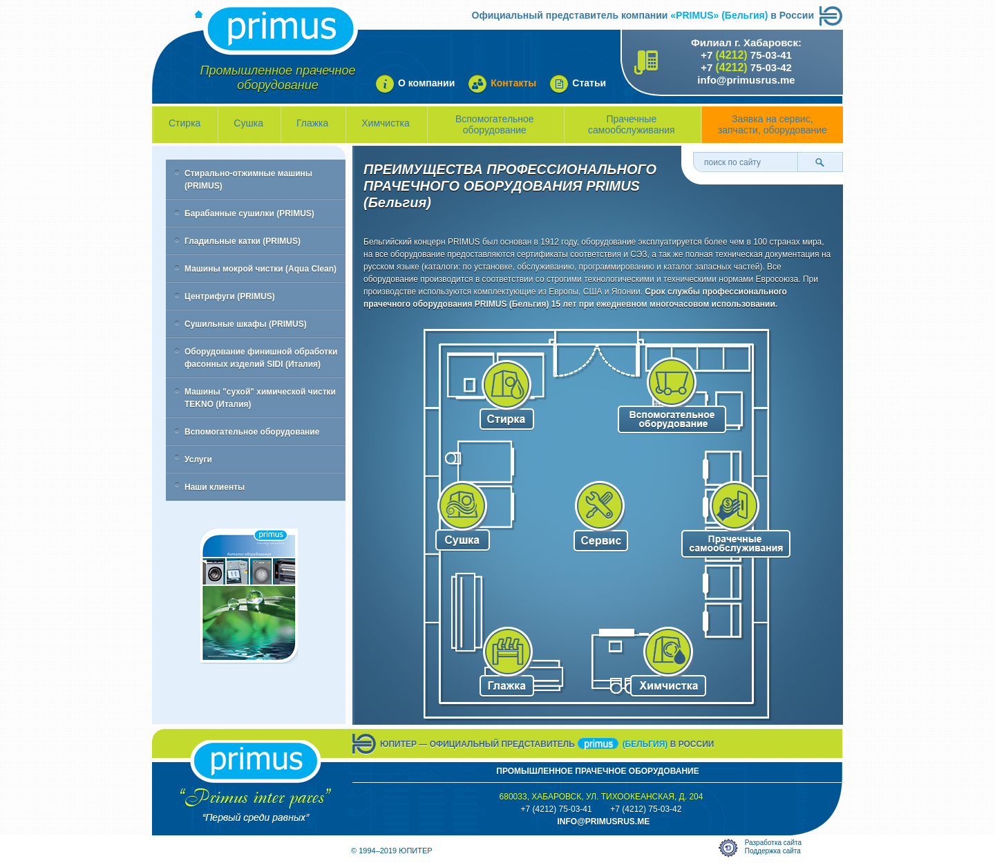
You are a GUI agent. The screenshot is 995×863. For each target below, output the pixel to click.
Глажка (312, 123)
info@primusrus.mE (603, 821)
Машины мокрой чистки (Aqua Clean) (260, 269)
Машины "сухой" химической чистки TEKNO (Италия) (260, 398)
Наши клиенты (214, 487)
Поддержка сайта (773, 851)
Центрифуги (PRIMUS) (229, 296)
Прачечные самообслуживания (631, 124)
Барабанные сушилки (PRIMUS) (249, 213)
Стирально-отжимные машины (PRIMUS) (248, 180)
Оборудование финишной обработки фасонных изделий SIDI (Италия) (260, 358)
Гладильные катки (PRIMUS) (242, 241)
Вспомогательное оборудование (494, 124)
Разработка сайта (773, 842)
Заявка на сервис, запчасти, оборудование (772, 124)
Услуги (198, 459)
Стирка (184, 123)
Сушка (248, 123)
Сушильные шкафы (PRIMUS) (245, 324)
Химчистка (385, 123)
